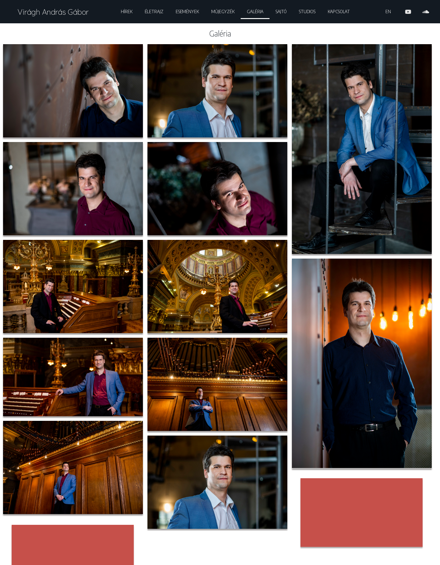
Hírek (126, 11)
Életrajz (154, 11)
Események (187, 11)
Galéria (255, 11)
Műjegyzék (223, 11)
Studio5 (307, 11)
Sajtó (281, 11)
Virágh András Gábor (53, 12)
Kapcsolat (339, 11)
